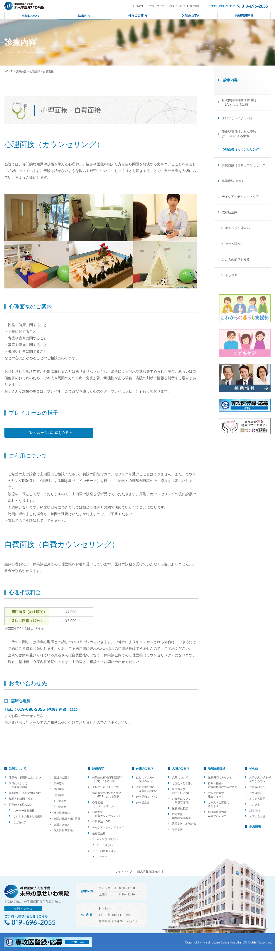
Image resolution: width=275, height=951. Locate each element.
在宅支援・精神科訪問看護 (181, 816)
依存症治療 (229, 212)
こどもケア (20, 822)
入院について (180, 777)
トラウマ (231, 275)
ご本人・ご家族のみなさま (218, 804)
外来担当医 (142, 802)
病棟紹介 (59, 783)
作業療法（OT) (101, 821)
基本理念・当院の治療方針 (25, 792)
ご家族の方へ (257, 787)
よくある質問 (257, 798)
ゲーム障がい (234, 243)
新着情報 (254, 810)
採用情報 (195, 6)
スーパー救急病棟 (24, 810)
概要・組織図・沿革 (21, 798)
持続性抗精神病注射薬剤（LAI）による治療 (239, 102)
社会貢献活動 (62, 812)
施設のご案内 (62, 777)
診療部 (62, 800)
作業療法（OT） (233, 181)
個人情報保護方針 (64, 830)
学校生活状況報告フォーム (216, 794)
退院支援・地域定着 (184, 823)
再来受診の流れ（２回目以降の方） (148, 788)
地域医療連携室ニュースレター (217, 813)
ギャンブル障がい (237, 228)
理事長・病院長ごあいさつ (25, 777)
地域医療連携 (216, 768)
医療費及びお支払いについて (182, 791)
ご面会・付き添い (182, 783)
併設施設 (59, 789)
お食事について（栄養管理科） (181, 800)
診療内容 (21, 71)
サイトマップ (123, 871)
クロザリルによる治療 (237, 118)
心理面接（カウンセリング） (104, 804)
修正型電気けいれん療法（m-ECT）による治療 (107, 794)
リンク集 (254, 804)
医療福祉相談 (180, 808)
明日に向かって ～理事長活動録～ (19, 785)
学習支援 (177, 829)
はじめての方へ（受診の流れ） (145, 779)
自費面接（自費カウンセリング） (245, 165)
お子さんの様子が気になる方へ (260, 779)
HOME (140, 6)
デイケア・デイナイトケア (240, 196)
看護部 (62, 806)
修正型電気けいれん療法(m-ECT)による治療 (239, 134)
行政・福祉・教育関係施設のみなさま (222, 785)
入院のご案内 (180, 768)
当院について (17, 768)
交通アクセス (157, 6)
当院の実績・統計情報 (67, 818)
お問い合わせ (177, 6)
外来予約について (146, 796)
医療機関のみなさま (220, 777)
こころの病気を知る (236, 259)
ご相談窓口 (256, 792)
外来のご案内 (144, 768)
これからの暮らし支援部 (28, 816)
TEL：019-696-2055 (24, 709)
